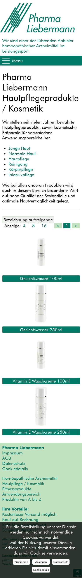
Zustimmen (21, 562)
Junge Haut (19, 148)
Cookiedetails (15, 468)
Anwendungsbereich (21, 494)
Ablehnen (41, 562)
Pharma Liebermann (23, 447)
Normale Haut (22, 153)
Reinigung (18, 164)
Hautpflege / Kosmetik (23, 483)
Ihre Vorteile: (15, 509)
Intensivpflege (21, 174)
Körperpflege (21, 169)
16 (44, 225)
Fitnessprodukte (16, 488)
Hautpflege (19, 158)
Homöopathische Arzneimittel (30, 478)
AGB (6, 458)
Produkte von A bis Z (21, 499)
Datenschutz (13, 463)
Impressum (12, 453)
